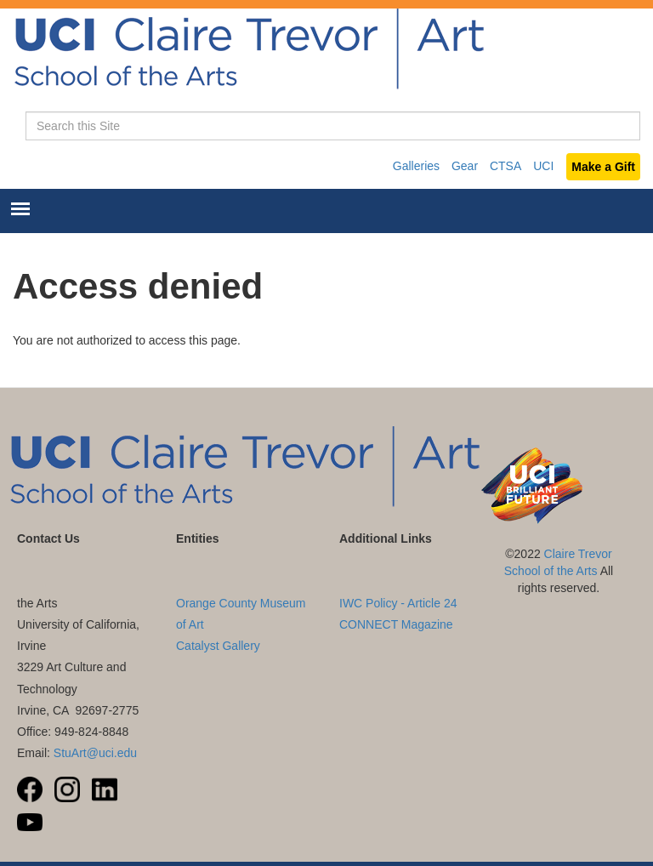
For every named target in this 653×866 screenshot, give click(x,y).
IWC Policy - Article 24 (398, 603)
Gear (464, 166)
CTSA (505, 166)
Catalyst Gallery (218, 645)
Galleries (416, 166)
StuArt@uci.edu (95, 753)
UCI (543, 166)
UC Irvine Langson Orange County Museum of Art (241, 603)
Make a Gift (603, 167)
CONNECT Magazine (396, 624)
